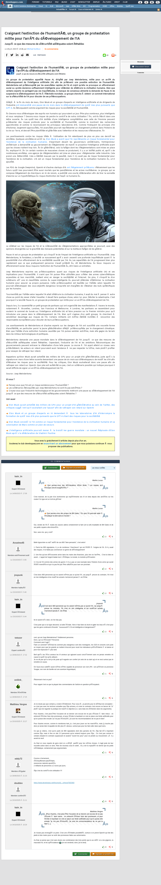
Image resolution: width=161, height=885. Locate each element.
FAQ (57, 2)
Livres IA (99, 9)
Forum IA (72, 9)
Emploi (96, 2)
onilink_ (18, 680)
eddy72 (18, 759)
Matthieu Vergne (18, 704)
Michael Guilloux (33, 49)
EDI (84, 6)
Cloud (40, 6)
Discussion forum (140, 67)
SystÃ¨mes (130, 6)
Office (112, 6)
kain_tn (18, 476)
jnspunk (18, 575)
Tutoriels (47, 2)
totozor (18, 638)
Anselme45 (18, 543)
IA (46, 6)
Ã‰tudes (106, 2)
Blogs (64, 2)
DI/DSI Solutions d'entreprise (25, 6)
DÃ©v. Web (76, 6)
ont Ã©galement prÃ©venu (80, 167)
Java (67, 6)
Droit (117, 2)
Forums (35, 2)
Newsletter (84, 2)
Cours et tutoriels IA (85, 9)
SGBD (105, 6)
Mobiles (120, 6)
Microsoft (59, 6)
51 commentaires (51, 49)
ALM (51, 6)
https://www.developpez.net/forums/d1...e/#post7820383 (54, 783)
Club (125, 2)
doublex (18, 783)
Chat (72, 2)
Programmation (94, 6)
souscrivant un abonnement (57, 443)
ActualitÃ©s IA (61, 9)
